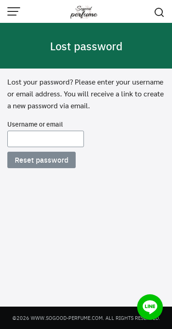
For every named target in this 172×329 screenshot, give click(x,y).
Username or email (35, 123)
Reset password (41, 159)
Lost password (86, 45)
